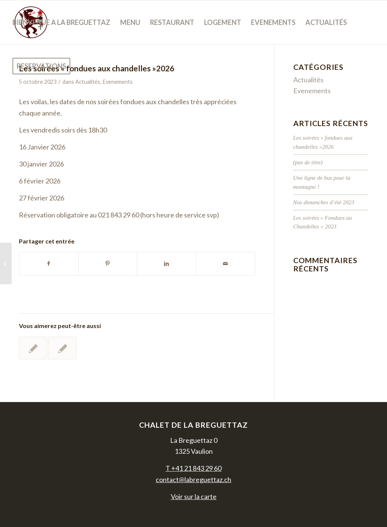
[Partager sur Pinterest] (108, 263)
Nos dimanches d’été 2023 (323, 202)
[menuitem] (61, 22)
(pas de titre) (308, 162)
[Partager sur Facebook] (48, 263)
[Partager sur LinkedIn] (166, 263)
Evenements (312, 90)
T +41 (193, 468)
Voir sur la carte (194, 496)
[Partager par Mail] (225, 263)
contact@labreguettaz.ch (193, 479)
